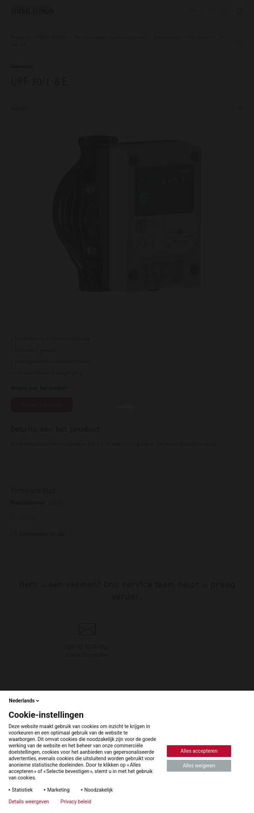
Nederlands (24, 700)
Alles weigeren (199, 765)
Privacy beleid (75, 801)
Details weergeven (29, 801)
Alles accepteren (198, 751)
